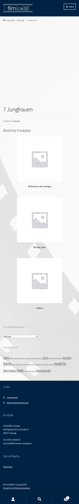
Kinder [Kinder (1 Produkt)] (46, 364)
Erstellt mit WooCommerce (16, 488)
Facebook (7, 466)
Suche (39, 499)
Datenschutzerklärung (18, 402)
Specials (20, 20)
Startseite (10, 20)
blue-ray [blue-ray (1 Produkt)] (28, 358)
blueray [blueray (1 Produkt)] (34, 358)
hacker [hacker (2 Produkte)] (67, 358)
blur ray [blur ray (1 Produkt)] (39, 358)
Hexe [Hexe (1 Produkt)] (13, 364)
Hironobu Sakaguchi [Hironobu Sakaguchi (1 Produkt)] (27, 364)
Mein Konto (13, 499)
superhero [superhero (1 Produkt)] (32, 371)
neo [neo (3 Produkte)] (20, 370)
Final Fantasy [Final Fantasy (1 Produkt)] (58, 358)
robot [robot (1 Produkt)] (26, 371)
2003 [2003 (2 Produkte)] (6, 358)
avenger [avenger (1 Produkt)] (15, 358)
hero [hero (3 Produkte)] (7, 363)
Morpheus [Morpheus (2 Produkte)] (9, 370)
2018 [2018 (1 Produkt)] (11, 358)
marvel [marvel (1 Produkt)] (51, 364)
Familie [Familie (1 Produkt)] (50, 358)
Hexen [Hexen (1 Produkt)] (18, 364)
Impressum (12, 397)
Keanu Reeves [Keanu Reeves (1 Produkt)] (39, 364)
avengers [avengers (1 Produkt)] (22, 358)
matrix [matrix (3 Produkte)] (60, 363)
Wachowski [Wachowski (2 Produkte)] (43, 370)
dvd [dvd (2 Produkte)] (45, 358)
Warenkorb (61, 497)
